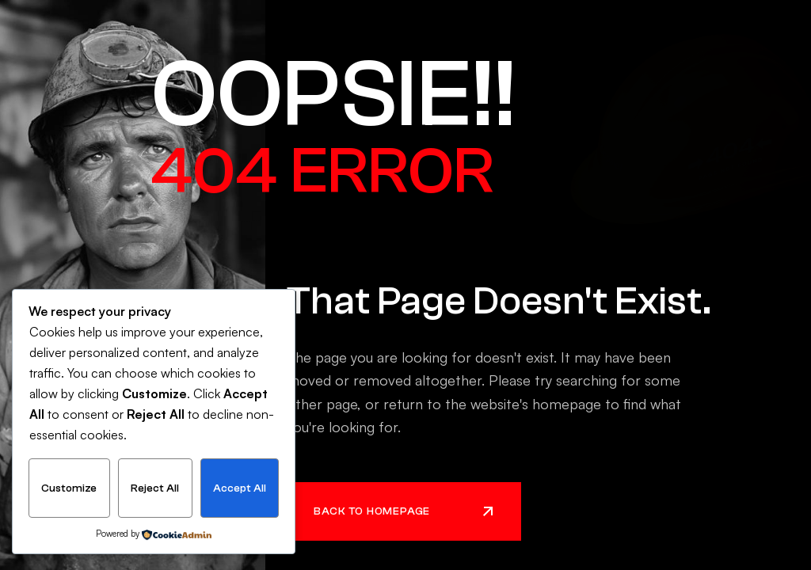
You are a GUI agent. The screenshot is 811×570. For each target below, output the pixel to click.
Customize (69, 488)
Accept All (239, 488)
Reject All (155, 488)
